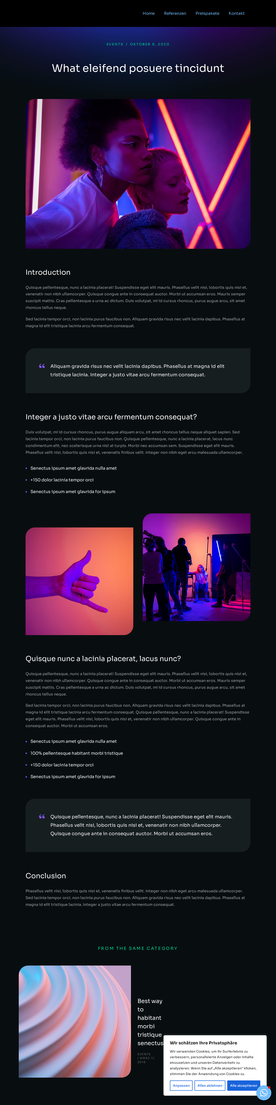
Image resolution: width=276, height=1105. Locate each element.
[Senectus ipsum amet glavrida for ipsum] (138, 492)
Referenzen (175, 15)
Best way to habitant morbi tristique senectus (102, 984)
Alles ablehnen (210, 1085)
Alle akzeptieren (243, 1085)
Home (149, 15)
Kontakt (237, 15)
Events (115, 44)
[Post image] (42, 989)
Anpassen (181, 1085)
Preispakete (207, 15)
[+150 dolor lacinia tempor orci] (138, 480)
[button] (263, 1092)
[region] (215, 1065)
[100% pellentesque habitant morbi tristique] (138, 753)
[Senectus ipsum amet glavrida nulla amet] (138, 468)
